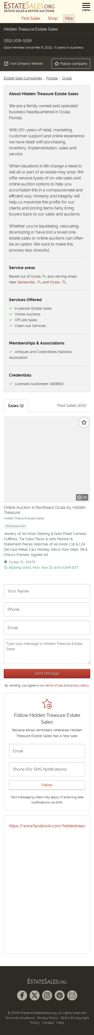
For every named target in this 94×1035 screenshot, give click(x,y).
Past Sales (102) (71, 405)
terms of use (54, 685)
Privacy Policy (47, 1018)
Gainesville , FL (29, 282)
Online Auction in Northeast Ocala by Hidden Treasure (45, 510)
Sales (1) (16, 405)
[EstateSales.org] (29, 7)
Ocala (67, 78)
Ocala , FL (58, 282)
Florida (52, 78)
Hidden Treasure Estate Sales (24, 518)
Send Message (47, 673)
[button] (86, 7)
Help (60, 1022)
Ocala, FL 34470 (22, 562)
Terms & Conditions (20, 1018)
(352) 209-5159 (18, 40)
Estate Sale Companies (23, 78)
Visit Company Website (23, 63)
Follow (47, 785)
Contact (48, 1022)
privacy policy (79, 685)
